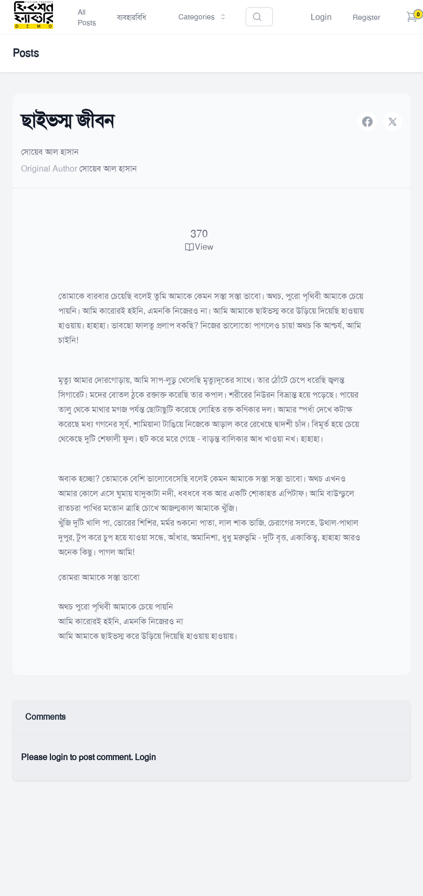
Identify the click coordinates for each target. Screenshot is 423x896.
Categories (202, 17)
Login (321, 17)
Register (366, 17)
